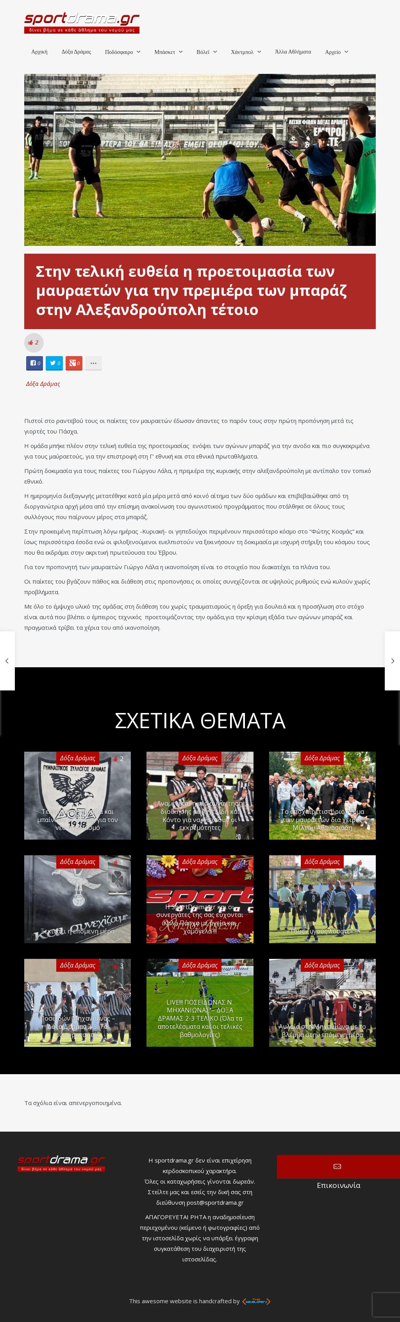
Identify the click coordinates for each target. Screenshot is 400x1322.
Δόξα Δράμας (76, 52)
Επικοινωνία (338, 1167)
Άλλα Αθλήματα (293, 52)
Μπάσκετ (164, 52)
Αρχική (39, 52)
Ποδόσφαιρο (119, 52)
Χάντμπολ (242, 52)
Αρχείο (333, 52)
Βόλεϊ (202, 52)
